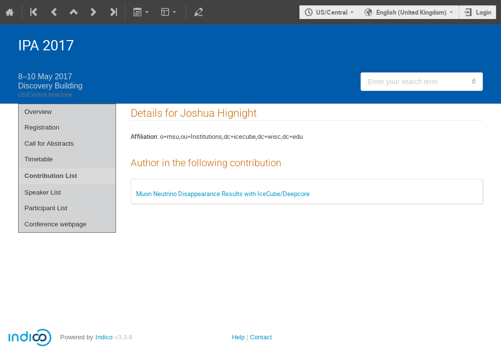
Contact (261, 337)
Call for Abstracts (49, 143)
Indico (104, 337)
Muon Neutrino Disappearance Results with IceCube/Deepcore (223, 193)
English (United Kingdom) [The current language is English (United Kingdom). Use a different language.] (411, 12)
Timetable (38, 159)
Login (483, 12)
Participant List (45, 208)
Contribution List (50, 175)
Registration (41, 127)
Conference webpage (55, 224)
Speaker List (42, 192)
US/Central (331, 12)
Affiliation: (145, 136)
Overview (38, 111)
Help (238, 337)
